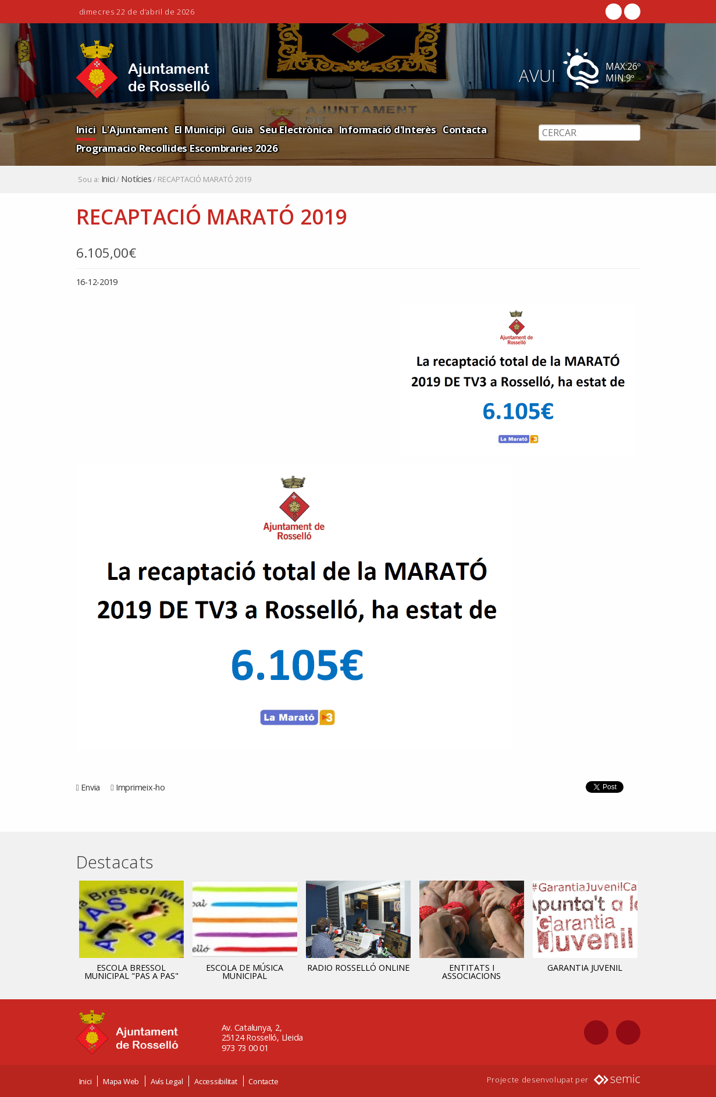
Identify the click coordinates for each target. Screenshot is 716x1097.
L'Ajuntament (135, 129)
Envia (90, 787)
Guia (242, 129)
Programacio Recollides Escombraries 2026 (177, 148)
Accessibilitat (215, 1081)
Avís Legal (167, 1081)
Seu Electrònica (295, 129)
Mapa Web (121, 1081)
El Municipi (199, 129)
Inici (86, 129)
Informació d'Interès (387, 129)
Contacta (465, 129)
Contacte (263, 1081)
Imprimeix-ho (140, 787)
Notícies (136, 179)
